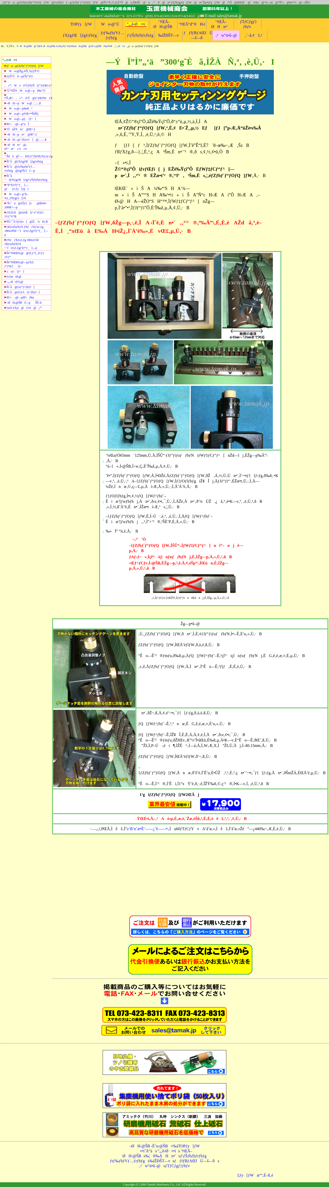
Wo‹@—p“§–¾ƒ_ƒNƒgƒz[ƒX (16, 196)
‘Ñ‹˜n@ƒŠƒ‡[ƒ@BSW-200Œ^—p (25, 205)
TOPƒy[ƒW (81, 24)
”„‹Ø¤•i (120, 46)
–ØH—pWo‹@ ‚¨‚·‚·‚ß (22, 103)
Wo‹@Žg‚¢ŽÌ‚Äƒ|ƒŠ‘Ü (21, 71)
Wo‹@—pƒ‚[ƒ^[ (20, 119)
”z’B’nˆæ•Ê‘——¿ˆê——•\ (146, 829)
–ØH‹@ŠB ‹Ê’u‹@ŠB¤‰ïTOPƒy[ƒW (164, 1146)
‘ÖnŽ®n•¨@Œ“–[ (19, 129)
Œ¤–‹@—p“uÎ (16, 124)
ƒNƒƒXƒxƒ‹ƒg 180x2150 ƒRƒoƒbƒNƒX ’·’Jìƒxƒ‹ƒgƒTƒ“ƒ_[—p (21, 244)
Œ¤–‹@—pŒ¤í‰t (19, 297)
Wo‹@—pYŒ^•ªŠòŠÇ (21, 113)
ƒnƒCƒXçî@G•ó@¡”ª (23, 308)
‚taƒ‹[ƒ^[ (14, 271)
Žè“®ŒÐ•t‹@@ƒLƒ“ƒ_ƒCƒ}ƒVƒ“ (24, 255)
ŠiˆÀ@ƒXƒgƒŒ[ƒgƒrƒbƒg (23, 161)
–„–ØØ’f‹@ (13, 282)
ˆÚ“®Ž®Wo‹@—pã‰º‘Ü (25, 90)
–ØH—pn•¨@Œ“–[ (20, 134)
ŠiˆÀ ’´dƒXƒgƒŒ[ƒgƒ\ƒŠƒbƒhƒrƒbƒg (25, 178)
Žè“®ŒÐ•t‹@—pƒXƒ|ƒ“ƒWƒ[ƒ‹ (19, 264)
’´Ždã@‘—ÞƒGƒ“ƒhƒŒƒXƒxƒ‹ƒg (27, 155)
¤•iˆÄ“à (144, 1151)
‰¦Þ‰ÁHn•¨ (160, 1156)
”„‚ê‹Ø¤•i (136, 24)
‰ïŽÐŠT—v (168, 35)
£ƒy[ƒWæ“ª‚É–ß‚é (253, 1175)
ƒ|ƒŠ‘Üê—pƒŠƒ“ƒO (18, 76)
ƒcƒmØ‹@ (12, 276)
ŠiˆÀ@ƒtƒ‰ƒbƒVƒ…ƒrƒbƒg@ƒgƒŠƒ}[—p (19, 168)
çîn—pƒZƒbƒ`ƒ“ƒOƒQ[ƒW (24, 66)
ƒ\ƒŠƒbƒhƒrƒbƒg (140, 35)
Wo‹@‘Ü (108, 24)
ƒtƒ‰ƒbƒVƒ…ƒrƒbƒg (127, 1161)
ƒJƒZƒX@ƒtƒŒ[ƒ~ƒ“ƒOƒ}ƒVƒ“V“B (24, 214)
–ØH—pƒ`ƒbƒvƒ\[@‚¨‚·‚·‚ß (25, 139)
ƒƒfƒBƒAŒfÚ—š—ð (194, 1161)
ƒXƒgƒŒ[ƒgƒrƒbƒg (80, 35)
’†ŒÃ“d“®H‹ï (192, 24)
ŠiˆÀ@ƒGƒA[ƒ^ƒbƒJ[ (22, 292)
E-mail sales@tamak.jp (223, 16)
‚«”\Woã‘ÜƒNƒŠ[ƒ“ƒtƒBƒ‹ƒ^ (27, 83)
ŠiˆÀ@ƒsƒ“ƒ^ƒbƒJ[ (19, 287)
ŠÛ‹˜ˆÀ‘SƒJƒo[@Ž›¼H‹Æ (26, 221)
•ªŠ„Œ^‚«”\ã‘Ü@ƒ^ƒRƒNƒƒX (27, 97)
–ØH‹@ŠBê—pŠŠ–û (23, 302)
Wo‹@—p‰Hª (18, 108)
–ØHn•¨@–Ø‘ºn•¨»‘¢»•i (15, 147)
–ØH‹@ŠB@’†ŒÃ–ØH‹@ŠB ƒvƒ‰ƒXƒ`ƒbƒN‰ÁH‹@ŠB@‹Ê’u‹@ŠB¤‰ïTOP (65, 46)
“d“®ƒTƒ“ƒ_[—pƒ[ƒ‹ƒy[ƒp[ (16, 187)
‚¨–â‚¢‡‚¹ (253, 35)
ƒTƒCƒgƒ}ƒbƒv (177, 1166)
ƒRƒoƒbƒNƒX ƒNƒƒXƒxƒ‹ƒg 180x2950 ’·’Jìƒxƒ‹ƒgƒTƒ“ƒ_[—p (26, 231)
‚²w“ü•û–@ (226, 35)
